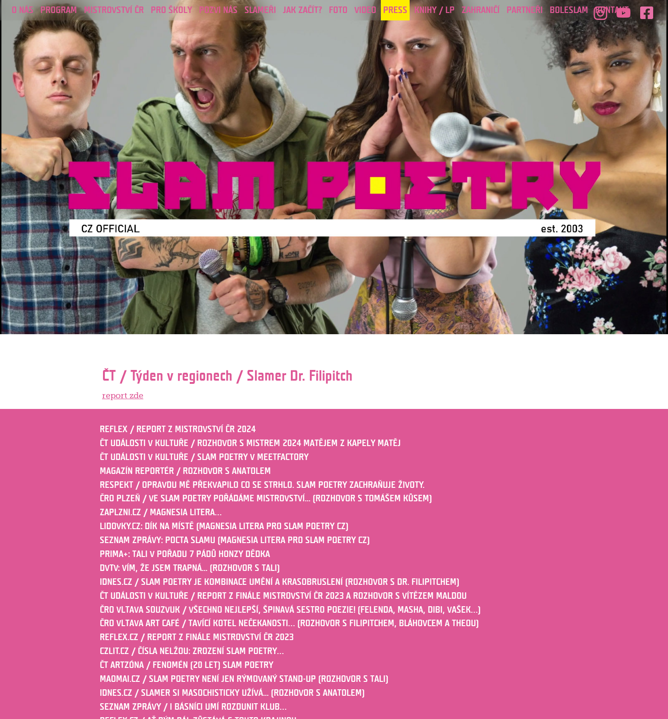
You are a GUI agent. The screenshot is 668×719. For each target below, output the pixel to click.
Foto (338, 10)
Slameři (260, 10)
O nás (22, 10)
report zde (122, 395)
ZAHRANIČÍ (481, 10)
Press (395, 10)
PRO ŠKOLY (171, 10)
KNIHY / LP (434, 10)
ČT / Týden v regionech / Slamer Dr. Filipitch (227, 376)
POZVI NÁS (218, 10)
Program (58, 10)
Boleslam (569, 10)
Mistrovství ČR (114, 10)
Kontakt (612, 10)
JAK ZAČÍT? (302, 10)
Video (365, 10)
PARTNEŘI (525, 10)
